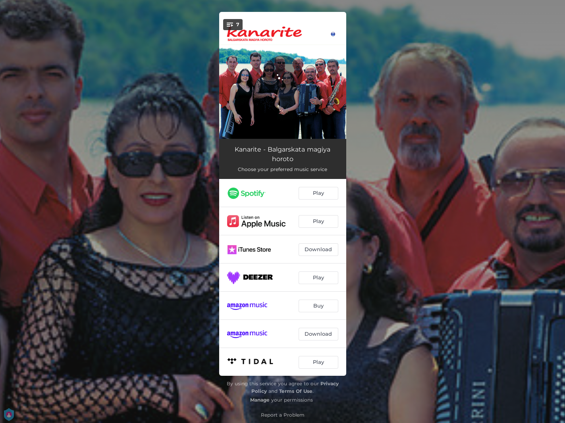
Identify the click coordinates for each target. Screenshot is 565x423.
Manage (260, 400)
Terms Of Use (295, 391)
